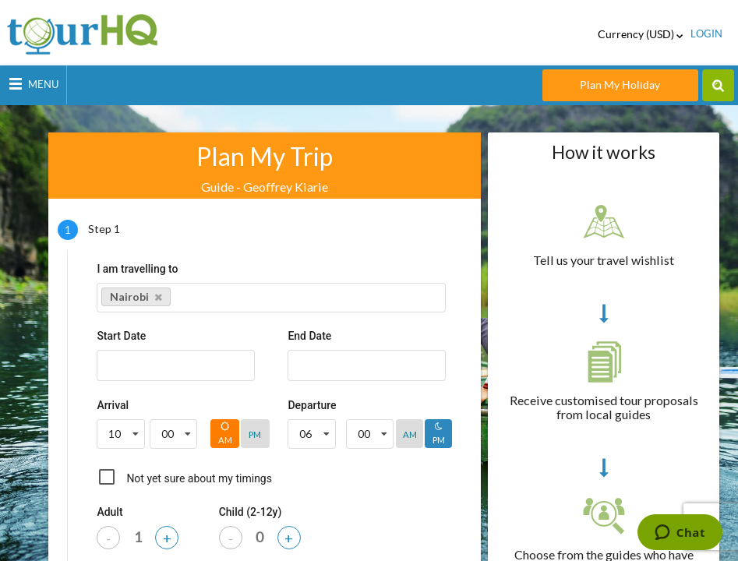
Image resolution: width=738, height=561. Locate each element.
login (706, 34)
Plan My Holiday (620, 85)
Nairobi (136, 296)
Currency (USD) (640, 34)
